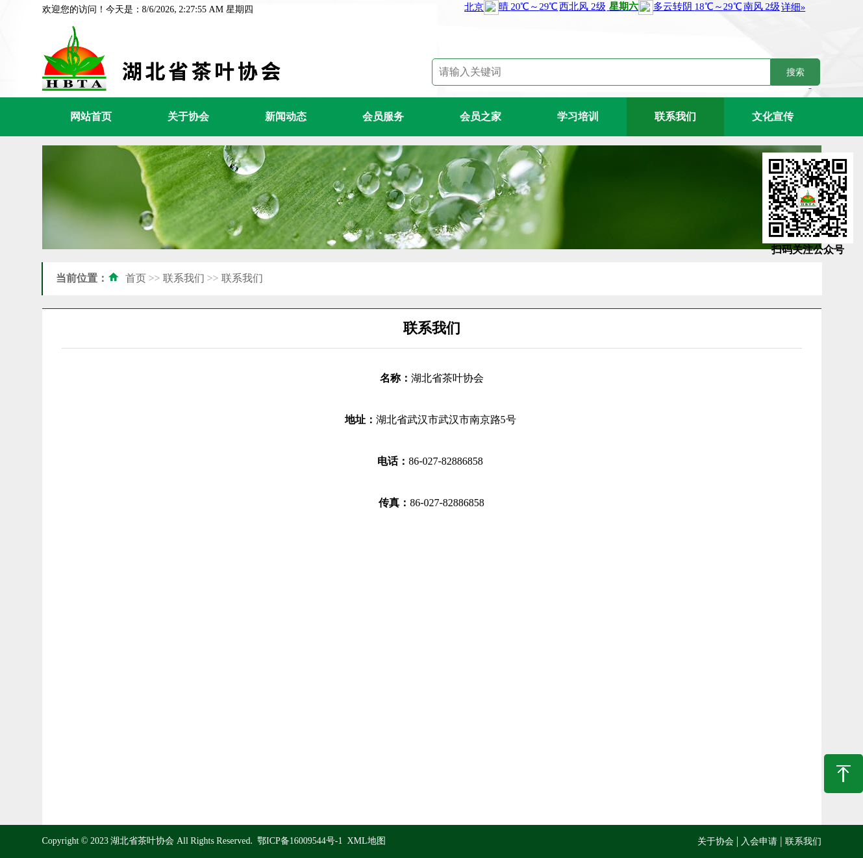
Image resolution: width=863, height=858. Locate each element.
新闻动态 (285, 116)
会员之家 (480, 116)
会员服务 (383, 116)
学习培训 (578, 116)
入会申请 (759, 841)
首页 (135, 278)
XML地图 (366, 841)
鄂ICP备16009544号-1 (299, 841)
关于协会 (188, 116)
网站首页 (91, 116)
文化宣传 (773, 116)
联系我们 (675, 116)
